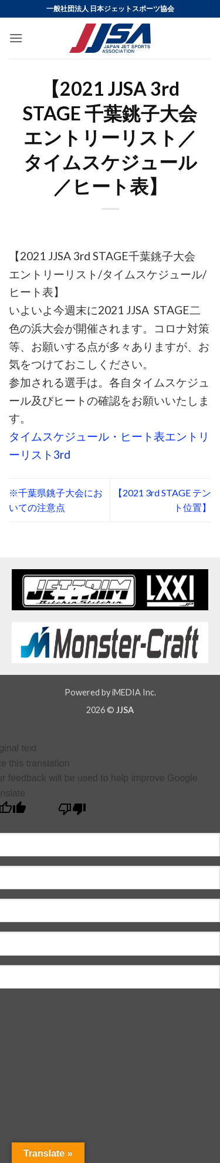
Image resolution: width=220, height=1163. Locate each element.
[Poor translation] (72, 812)
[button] (16, 37)
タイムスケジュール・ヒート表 (87, 436)
